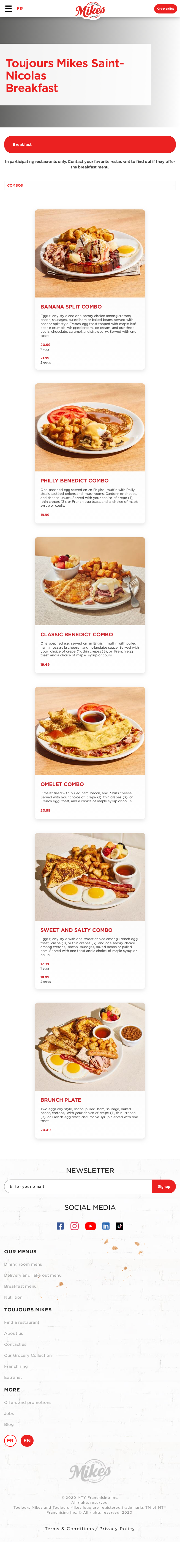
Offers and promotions (27, 1402)
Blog (9, 1424)
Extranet (13, 1377)
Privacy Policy (117, 1528)
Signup (164, 1186)
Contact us (15, 1344)
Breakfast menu (20, 1286)
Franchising (16, 1366)
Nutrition (13, 1297)
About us (13, 1333)
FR (20, 8)
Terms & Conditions (69, 1528)
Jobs (9, 1413)
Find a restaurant (21, 1322)
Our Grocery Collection (28, 1355)
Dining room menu (23, 1264)
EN (27, 1440)
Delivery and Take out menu (33, 1275)
